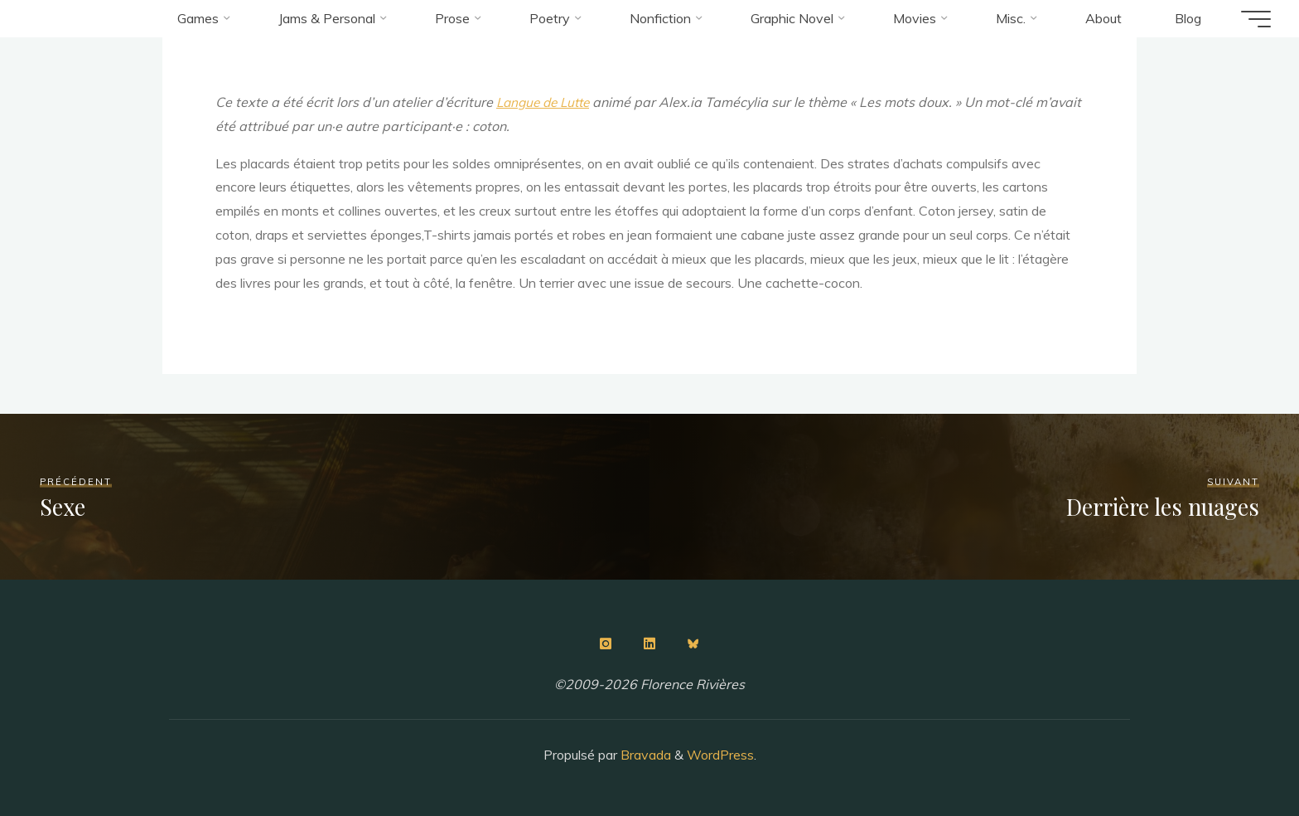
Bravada (644, 754)
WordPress (720, 754)
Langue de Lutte (546, 102)
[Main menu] (1251, 19)
